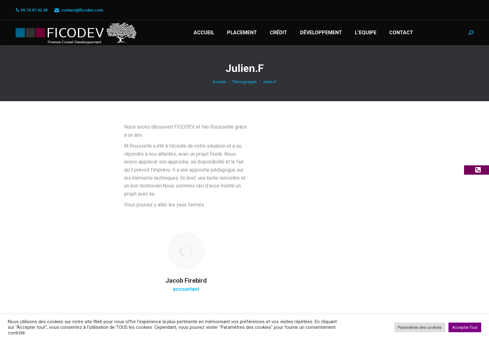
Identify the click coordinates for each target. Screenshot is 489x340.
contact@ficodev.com (78, 10)
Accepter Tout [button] (464, 327)
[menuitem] (203, 32)
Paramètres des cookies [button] (420, 327)
